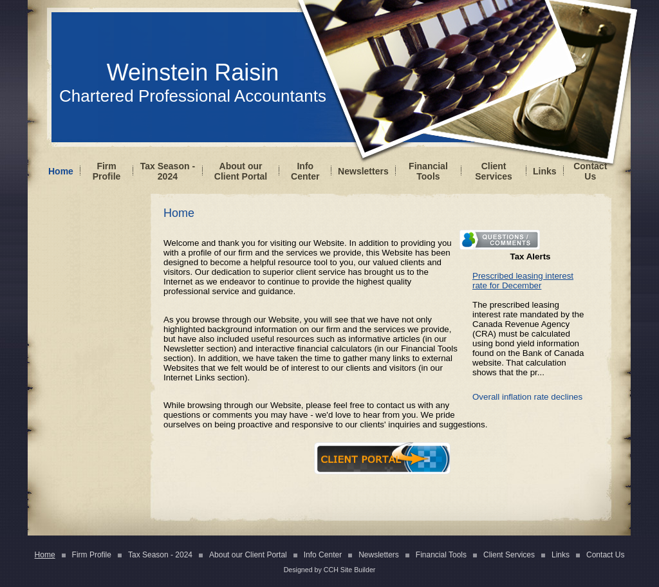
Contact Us (590, 171)
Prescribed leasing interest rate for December (522, 280)
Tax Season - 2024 (167, 171)
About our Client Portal (240, 171)
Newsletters (363, 171)
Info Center (305, 171)
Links (545, 171)
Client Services (493, 171)
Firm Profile (107, 171)
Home (60, 171)
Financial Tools (428, 171)
